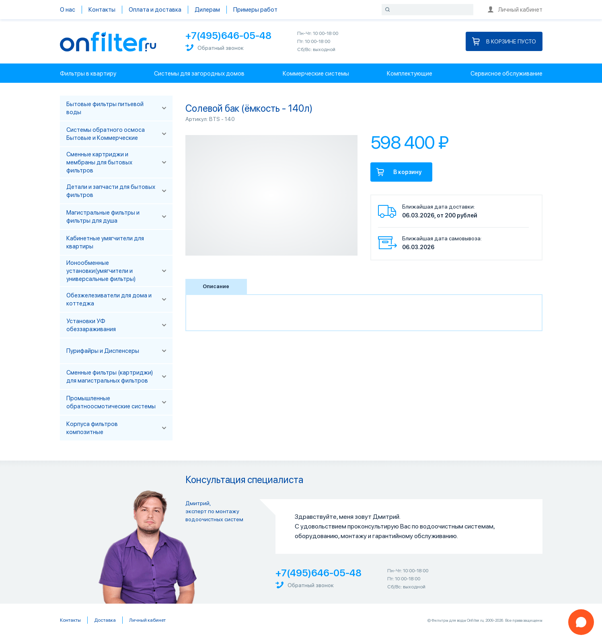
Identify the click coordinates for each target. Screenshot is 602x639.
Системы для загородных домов (199, 73)
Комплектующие (409, 73)
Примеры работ (255, 9)
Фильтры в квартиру (88, 73)
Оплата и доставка (155, 9)
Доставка (105, 620)
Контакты (101, 9)
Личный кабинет (515, 9)
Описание (216, 286)
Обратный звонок (214, 47)
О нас (67, 9)
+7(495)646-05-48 (228, 35)
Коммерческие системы (316, 73)
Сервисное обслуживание (506, 73)
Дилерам (207, 9)
